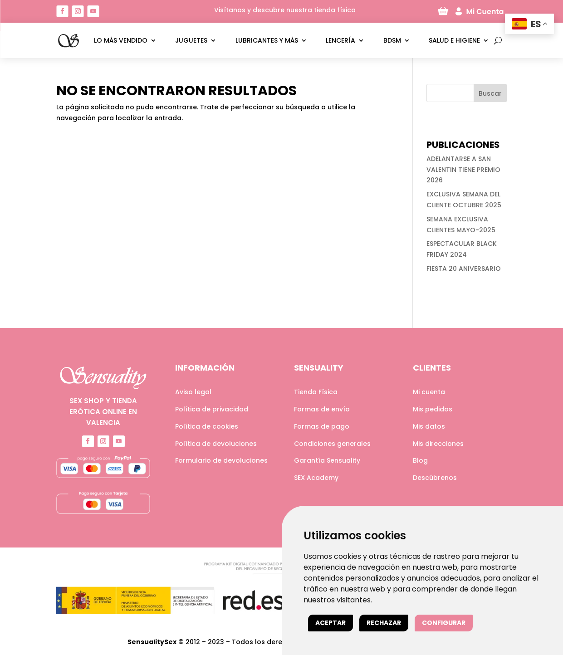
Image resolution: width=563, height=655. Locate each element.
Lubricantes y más (266, 40)
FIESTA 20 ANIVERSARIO (463, 268)
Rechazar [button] (384, 622)
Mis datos (429, 426)
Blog (420, 460)
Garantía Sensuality (327, 460)
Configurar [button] (443, 622)
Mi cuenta (429, 391)
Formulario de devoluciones (221, 460)
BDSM (392, 40)
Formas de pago (321, 426)
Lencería (340, 40)
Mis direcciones (438, 443)
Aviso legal (193, 391)
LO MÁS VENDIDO (120, 40)
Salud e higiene (454, 40)
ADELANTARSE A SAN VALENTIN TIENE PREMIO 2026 (463, 169)
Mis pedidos (432, 409)
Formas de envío (322, 409)
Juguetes (191, 40)
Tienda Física (316, 391)
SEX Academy (316, 477)
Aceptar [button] (330, 622)
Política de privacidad (211, 409)
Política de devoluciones (216, 443)
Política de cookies (206, 426)
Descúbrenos (435, 477)
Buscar (490, 93)
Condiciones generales (332, 443)
